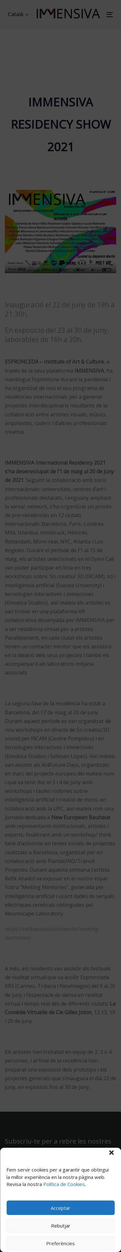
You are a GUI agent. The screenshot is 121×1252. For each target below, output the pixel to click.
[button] (111, 1152)
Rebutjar (60, 1225)
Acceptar (60, 1208)
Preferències (60, 1243)
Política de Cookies (64, 1184)
